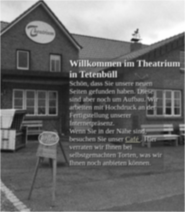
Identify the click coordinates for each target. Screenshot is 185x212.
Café (132, 139)
